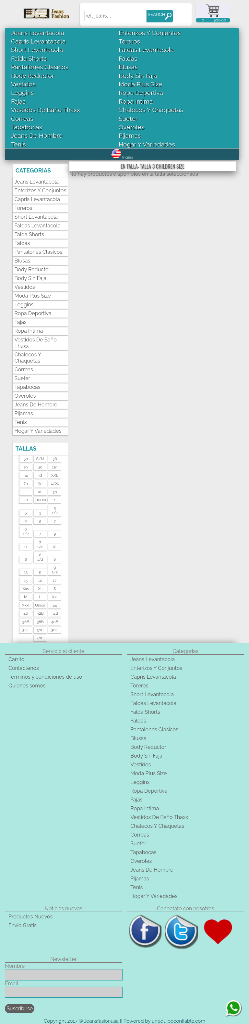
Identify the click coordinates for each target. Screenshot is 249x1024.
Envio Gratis (22, 925)
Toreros (129, 41)
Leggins (22, 92)
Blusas (128, 66)
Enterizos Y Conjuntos (150, 32)
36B (26, 622)
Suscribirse (19, 1008)
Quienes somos (26, 686)
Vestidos (23, 84)
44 (55, 605)
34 (26, 475)
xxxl (26, 605)
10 (40, 580)
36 (55, 458)
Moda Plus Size (140, 84)
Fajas (18, 101)
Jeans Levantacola (37, 32)
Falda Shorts (29, 58)
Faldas (128, 58)
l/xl (55, 483)
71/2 (40, 544)
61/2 (26, 531)
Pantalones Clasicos (39, 66)
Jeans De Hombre (37, 135)
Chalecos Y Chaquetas (151, 109)
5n (26, 458)
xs (40, 588)
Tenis (18, 144)
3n (55, 492)
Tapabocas (26, 127)
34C (25, 630)
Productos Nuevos (30, 917)
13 (26, 572)
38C (54, 630)
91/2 (55, 569)
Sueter (128, 118)
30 (40, 467)
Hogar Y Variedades (147, 144)
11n (54, 467)
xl (54, 546)
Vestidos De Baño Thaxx (45, 109)
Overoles (131, 127)
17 (55, 580)
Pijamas (130, 135)
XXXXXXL (40, 500)
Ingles (122, 157)
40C (40, 638)
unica (40, 605)
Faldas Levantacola (146, 49)
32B (40, 613)
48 (25, 500)
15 (26, 580)
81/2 (40, 557)
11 (25, 546)
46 (25, 613)
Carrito (16, 659)
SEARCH (156, 14)
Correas (22, 118)
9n (40, 483)
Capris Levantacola (38, 41)
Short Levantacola (37, 49)
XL (40, 492)
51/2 (55, 510)
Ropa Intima (136, 101)
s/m (40, 458)
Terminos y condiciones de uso (45, 677)
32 (40, 475)
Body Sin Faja (138, 75)
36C (40, 630)
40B (54, 622)
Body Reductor (32, 75)
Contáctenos (23, 668)
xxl (54, 597)
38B (40, 622)
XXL (54, 475)
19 (26, 467)
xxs (26, 588)
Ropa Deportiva (141, 92)
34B (54, 613)
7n (26, 483)
